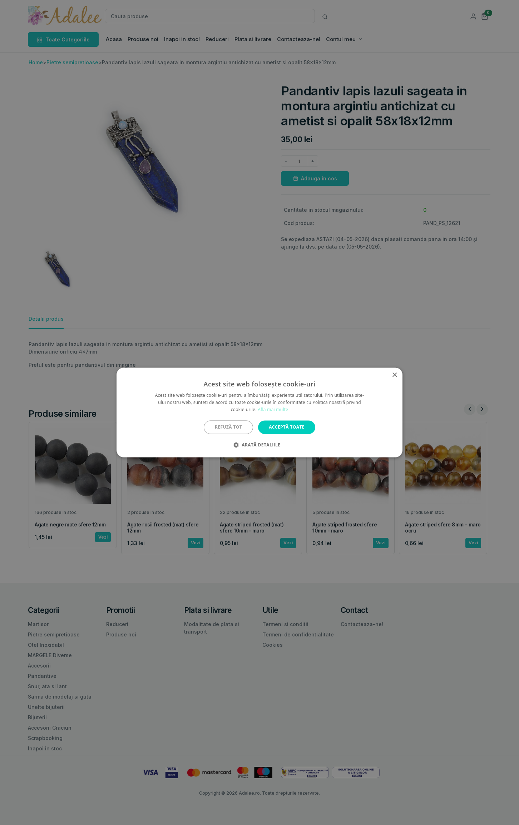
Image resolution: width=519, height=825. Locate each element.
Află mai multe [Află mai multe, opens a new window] (273, 409)
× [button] (394, 375)
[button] (259, 445)
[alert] (259, 412)
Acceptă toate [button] (287, 427)
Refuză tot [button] (228, 427)
